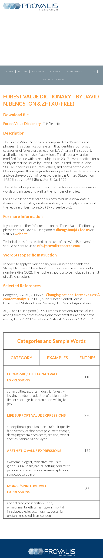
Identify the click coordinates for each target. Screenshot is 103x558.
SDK (93, 71)
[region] (51, 50)
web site (21, 234)
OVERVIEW (8, 71)
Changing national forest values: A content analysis (51, 297)
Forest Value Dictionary (22, 123)
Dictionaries (55, 71)
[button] (3, 50)
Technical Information (52, 79)
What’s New (38, 71)
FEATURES (22, 71)
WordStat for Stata (77, 71)
